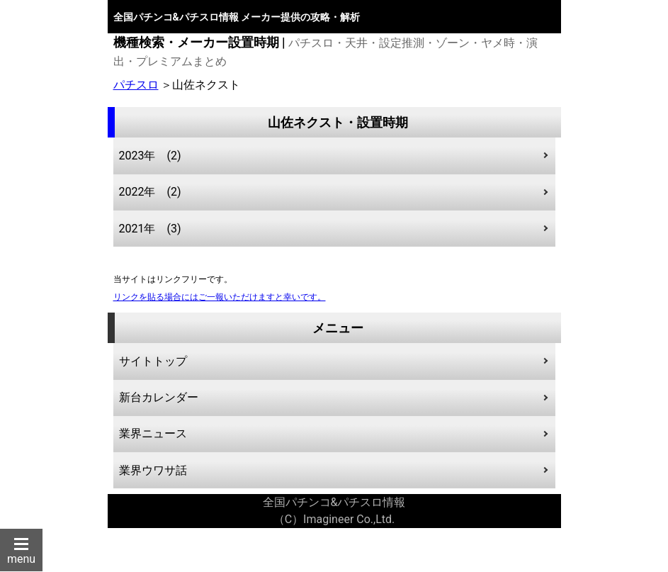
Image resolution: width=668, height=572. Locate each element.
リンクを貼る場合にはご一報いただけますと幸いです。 (219, 297)
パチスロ (136, 84)
